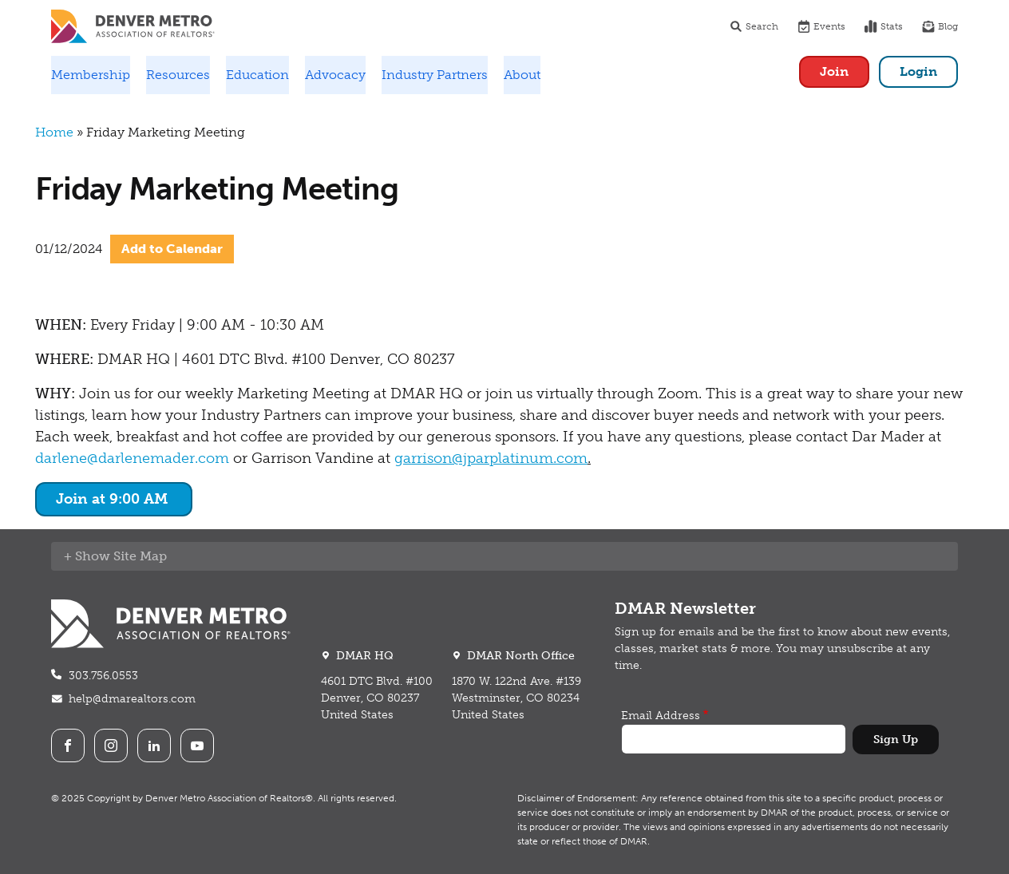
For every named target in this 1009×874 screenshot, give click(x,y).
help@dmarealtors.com (132, 699)
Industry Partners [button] (435, 74)
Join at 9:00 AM (114, 499)
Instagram (111, 745)
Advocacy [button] (335, 74)
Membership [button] (90, 74)
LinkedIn (154, 745)
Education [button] (257, 74)
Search (754, 26)
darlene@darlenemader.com (132, 458)
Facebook (68, 745)
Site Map (140, 556)
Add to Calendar (172, 248)
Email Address (660, 715)
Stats (884, 26)
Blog (940, 26)
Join (834, 71)
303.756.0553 (103, 675)
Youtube (197, 745)
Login (918, 71)
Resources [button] (178, 74)
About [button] (522, 74)
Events (821, 26)
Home (54, 132)
